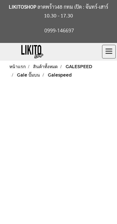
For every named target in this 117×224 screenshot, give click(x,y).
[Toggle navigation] (109, 51)
